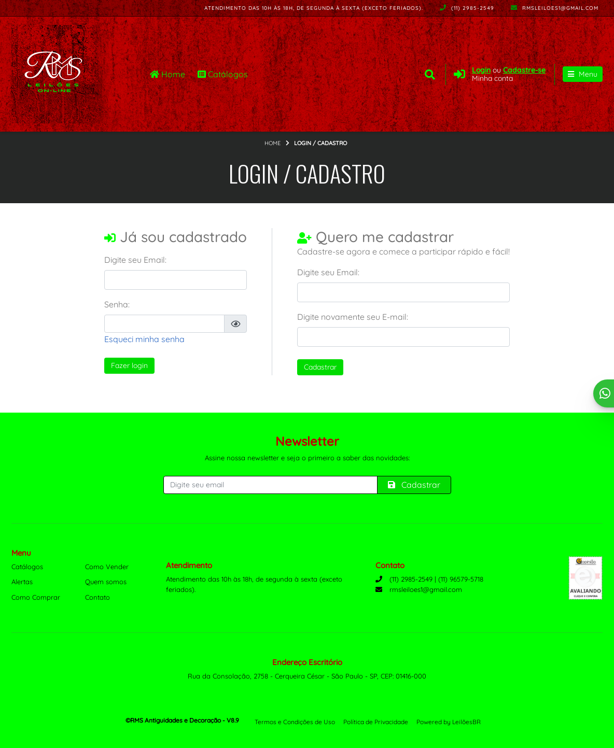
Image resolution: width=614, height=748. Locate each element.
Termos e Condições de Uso (295, 722)
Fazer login (129, 366)
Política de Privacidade (375, 722)
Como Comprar (35, 597)
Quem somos (106, 581)
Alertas (22, 581)
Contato (97, 597)
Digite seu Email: (135, 260)
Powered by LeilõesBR (448, 722)
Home (167, 74)
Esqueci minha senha (144, 339)
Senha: (117, 305)
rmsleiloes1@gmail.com (554, 8)
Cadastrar (320, 367)
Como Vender (107, 566)
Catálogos (223, 74)
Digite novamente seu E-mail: (352, 317)
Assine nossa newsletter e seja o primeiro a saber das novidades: (307, 458)
